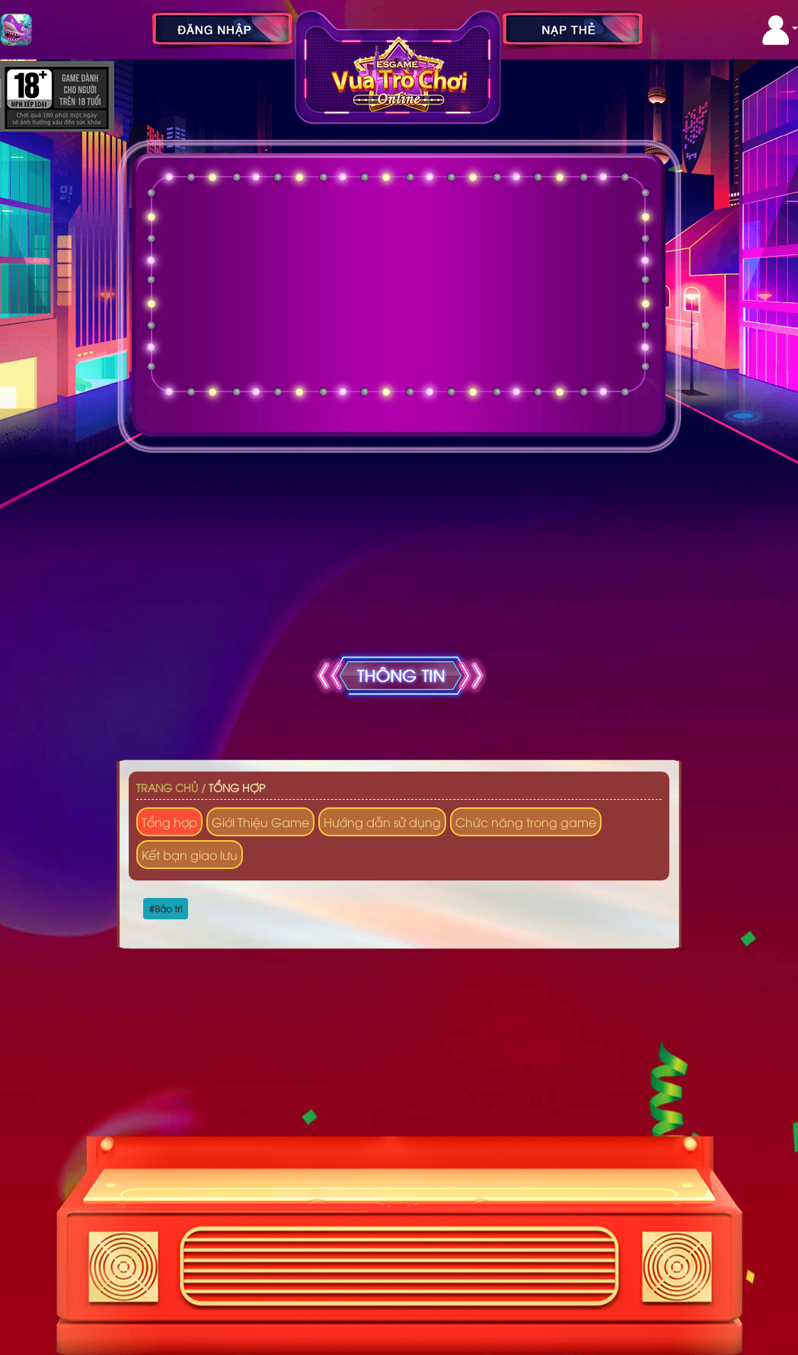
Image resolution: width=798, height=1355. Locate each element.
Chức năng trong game (525, 821)
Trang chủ (167, 787)
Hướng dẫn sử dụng (382, 821)
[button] (780, 30)
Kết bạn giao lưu (190, 854)
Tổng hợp (237, 787)
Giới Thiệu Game (260, 821)
